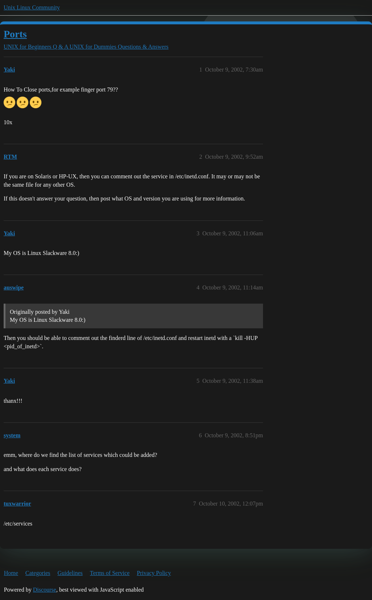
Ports (15, 34)
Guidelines (69, 573)
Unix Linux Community (32, 7)
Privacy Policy (154, 573)
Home (11, 573)
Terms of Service (110, 573)
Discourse (44, 590)
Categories (37, 573)
